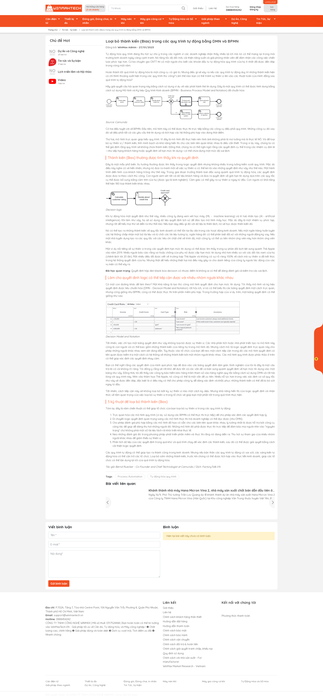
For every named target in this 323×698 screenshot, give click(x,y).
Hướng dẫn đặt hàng (175, 621)
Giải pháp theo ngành (215, 21)
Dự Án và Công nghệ (71, 51)
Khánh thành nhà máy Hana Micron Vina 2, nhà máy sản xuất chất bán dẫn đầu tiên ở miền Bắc (210, 490)
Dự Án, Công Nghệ (239, 21)
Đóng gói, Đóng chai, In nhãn (100, 21)
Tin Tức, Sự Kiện (266, 21)
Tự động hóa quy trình (163, 476)
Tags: (109, 476)
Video (62, 80)
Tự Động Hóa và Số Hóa (184, 21)
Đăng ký (254, 9)
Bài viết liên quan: (121, 483)
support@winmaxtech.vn (68, 615)
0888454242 (63, 619)
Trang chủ (52, 29)
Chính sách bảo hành (175, 635)
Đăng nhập (255, 7)
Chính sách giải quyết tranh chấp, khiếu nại (188, 648)
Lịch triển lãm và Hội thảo (75, 71)
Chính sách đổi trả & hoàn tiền (180, 644)
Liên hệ (213, 8)
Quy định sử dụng (173, 653)
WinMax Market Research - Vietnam (184, 666)
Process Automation (130, 476)
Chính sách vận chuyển (176, 639)
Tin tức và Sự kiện (69, 60)
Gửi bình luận (59, 583)
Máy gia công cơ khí (153, 21)
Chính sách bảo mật (174, 630)
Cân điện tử (54, 21)
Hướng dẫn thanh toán (176, 626)
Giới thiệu (198, 8)
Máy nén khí (129, 21)
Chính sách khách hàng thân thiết (182, 617)
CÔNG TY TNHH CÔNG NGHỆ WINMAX (91, 694)
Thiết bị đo (72, 21)
